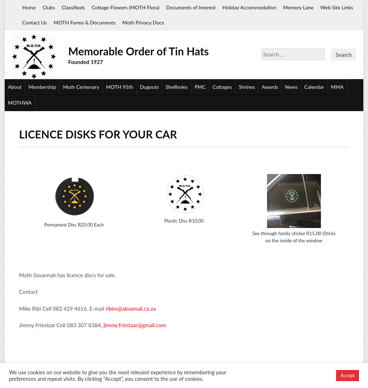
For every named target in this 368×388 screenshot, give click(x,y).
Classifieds (73, 7)
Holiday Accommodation (249, 7)
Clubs (48, 7)
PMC (200, 87)
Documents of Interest (190, 7)
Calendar (314, 87)
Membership (42, 87)
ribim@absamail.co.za (131, 308)
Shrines (247, 87)
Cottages (222, 87)
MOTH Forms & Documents (84, 22)
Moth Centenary (81, 87)
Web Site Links (336, 7)
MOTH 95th (119, 87)
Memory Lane (298, 7)
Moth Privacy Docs (143, 22)
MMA (337, 87)
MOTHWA (20, 103)
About (15, 87)
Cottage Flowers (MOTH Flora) (125, 7)
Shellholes (177, 87)
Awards (270, 87)
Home (29, 7)
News (291, 87)
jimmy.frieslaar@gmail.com (135, 325)
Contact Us (34, 22)
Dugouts (149, 87)
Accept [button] (347, 375)
